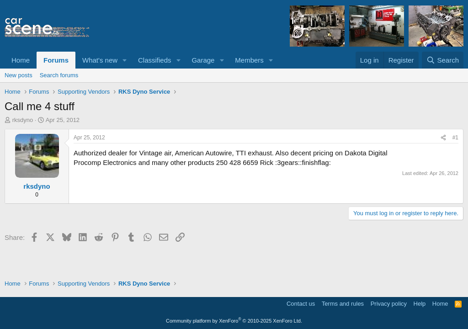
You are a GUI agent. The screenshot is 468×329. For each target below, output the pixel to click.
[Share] (443, 138)
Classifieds (154, 60)
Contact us (301, 303)
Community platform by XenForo (234, 321)
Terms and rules (343, 303)
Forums (56, 60)
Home (20, 60)
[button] (124, 60)
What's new (99, 60)
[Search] (442, 60)
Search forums (59, 75)
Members (249, 60)
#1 (455, 137)
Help (420, 303)
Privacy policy (389, 303)
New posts (18, 75)
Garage (202, 60)
